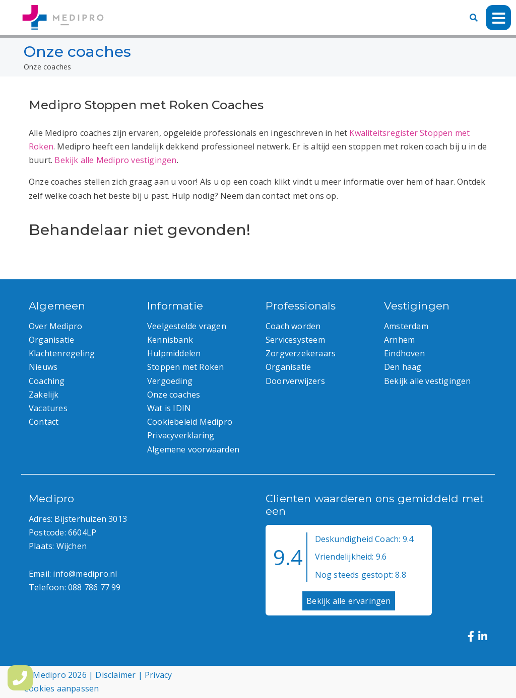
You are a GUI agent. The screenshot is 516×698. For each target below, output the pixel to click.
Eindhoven (404, 353)
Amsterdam (406, 326)
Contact (43, 421)
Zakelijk (44, 394)
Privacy (158, 674)
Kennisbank (170, 339)
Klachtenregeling (62, 353)
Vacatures (48, 408)
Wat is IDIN (169, 408)
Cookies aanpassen (61, 688)
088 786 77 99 (94, 587)
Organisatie (51, 339)
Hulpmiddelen (174, 353)
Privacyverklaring (180, 435)
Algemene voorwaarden (193, 449)
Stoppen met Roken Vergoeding (185, 373)
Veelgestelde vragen (186, 326)
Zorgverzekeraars (301, 353)
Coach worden (293, 326)
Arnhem (399, 339)
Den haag (403, 366)
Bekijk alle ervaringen (348, 600)
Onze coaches (173, 394)
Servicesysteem (295, 339)
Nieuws (43, 366)
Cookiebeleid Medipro (189, 421)
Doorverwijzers (295, 380)
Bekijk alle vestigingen (427, 380)
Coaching (47, 380)
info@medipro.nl (85, 573)
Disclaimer (115, 674)
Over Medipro (55, 326)
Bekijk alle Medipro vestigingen (115, 160)
